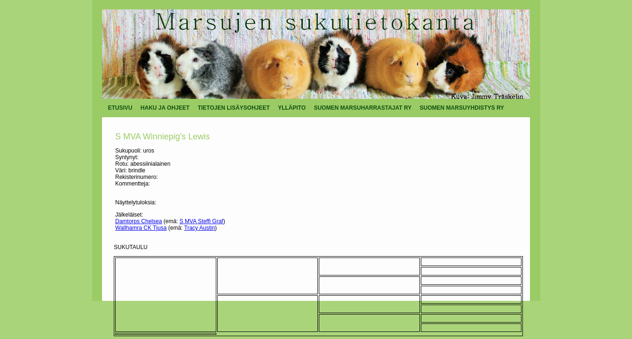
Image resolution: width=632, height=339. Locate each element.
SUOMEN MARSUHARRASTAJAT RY (362, 108)
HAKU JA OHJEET (165, 108)
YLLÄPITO (292, 108)
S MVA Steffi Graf (201, 221)
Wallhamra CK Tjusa (140, 228)
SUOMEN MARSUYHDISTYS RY (462, 108)
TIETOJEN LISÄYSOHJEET (233, 108)
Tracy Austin (199, 228)
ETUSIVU (120, 108)
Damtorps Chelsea (138, 221)
